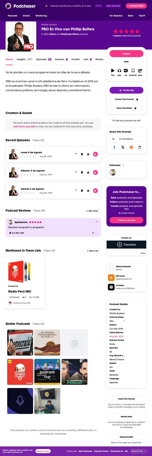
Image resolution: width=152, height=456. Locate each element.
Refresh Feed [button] (126, 417)
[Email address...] (126, 139)
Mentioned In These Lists (23, 251)
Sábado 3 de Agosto (33, 170)
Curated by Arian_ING (21, 303)
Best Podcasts (85, 451)
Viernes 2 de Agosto (32, 188)
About (9, 59)
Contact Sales (136, 5)
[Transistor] (126, 247)
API (126, 451)
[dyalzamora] (10, 222)
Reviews (61, 59)
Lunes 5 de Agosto (31, 152)
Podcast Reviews (18, 211)
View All (38, 140)
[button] (13, 16)
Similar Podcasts (18, 324)
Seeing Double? (126, 437)
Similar (99, 59)
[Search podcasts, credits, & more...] (72, 5)
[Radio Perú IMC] (19, 272)
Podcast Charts (101, 451)
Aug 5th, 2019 (116, 336)
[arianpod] (10, 303)
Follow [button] (126, 53)
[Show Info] (124, 321)
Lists (88, 59)
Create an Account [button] (126, 220)
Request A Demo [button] (43, 451)
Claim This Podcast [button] (126, 399)
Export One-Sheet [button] (126, 108)
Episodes (43, 59)
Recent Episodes (18, 140)
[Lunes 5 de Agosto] (14, 154)
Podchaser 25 (116, 451)
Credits (75, 59)
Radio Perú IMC (19, 291)
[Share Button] (97, 222)
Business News (70, 34)
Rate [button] (126, 61)
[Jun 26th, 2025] (16, 233)
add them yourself (24, 126)
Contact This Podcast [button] (126, 99)
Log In (142, 15)
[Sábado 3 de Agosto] (14, 172)
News (52, 34)
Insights (24, 59)
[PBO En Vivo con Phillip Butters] (21, 37)
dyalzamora (21, 222)
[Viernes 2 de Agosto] (14, 191)
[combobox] (82, 6)
